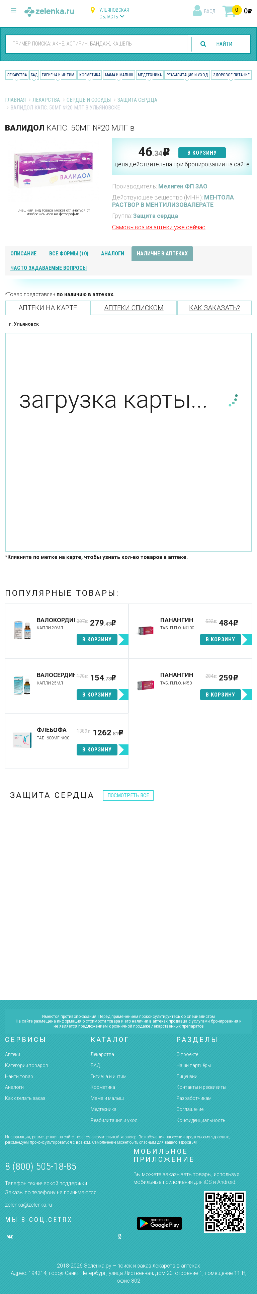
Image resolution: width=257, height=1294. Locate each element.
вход (209, 11)
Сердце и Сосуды (89, 100)
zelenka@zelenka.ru (28, 1205)
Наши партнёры (193, 1065)
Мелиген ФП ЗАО (182, 186)
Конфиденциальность (201, 1120)
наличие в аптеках (162, 253)
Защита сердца (137, 100)
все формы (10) (68, 253)
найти (224, 44)
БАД (34, 75)
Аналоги (14, 1087)
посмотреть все (128, 795)
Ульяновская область (114, 13)
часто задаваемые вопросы (48, 268)
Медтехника (150, 75)
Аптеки (12, 1054)
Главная (15, 100)
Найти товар (19, 1076)
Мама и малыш (119, 75)
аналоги (112, 253)
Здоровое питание (231, 75)
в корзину (202, 153)
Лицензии (186, 1076)
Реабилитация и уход (187, 75)
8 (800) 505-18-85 (40, 1166)
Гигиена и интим (108, 1076)
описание (23, 253)
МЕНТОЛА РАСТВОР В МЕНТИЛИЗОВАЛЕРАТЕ (173, 201)
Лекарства (17, 75)
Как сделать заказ (25, 1098)
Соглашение (189, 1109)
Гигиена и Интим (58, 75)
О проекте (187, 1054)
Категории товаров (26, 1065)
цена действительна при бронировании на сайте (182, 164)
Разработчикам (193, 1098)
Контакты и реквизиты (201, 1087)
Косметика (89, 75)
